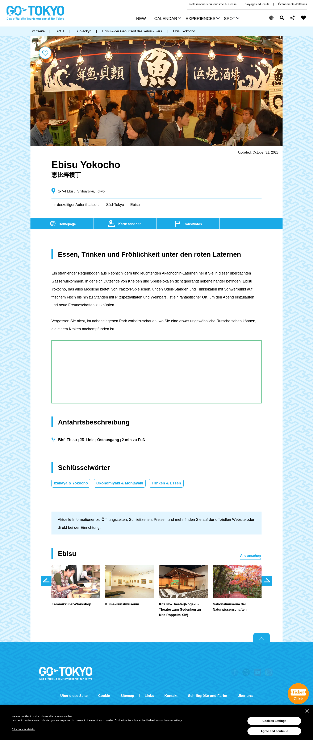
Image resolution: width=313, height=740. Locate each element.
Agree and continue (274, 731)
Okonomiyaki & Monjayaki (119, 483)
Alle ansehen (250, 555)
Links (149, 696)
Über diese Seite (74, 696)
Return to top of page (261, 638)
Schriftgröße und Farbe (207, 696)
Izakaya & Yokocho (71, 483)
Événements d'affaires (292, 4)
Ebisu (135, 205)
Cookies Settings (274, 721)
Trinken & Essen (166, 483)
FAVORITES (303, 18)
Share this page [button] (292, 18)
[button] (167, 19)
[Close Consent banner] (307, 711)
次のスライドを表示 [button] (267, 581)
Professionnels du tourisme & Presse (212, 4)
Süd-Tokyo (115, 205)
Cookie (104, 696)
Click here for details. (23, 729)
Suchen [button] (282, 18)
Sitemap (127, 696)
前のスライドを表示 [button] (46, 581)
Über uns (245, 696)
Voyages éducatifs (258, 4)
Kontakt (170, 696)
